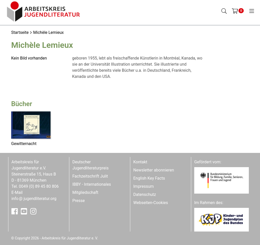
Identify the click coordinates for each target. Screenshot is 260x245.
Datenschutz (144, 194)
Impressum (143, 186)
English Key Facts (149, 178)
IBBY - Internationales (91, 184)
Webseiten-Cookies (150, 202)
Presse (78, 200)
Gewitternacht (24, 143)
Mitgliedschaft (85, 192)
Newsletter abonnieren (153, 170)
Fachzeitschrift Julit (90, 176)
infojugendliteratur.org (33, 198)
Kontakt (140, 162)
